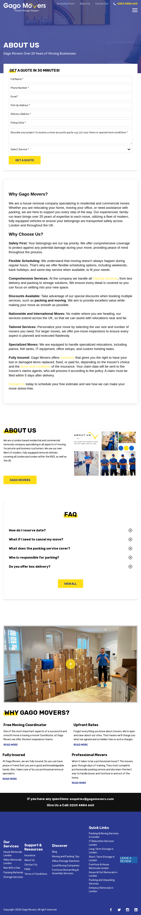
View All (70, 584)
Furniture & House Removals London (99, 866)
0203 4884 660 (82, 805)
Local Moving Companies (65, 865)
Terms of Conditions (35, 873)
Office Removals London (12, 861)
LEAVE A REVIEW (125, 860)
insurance (67, 357)
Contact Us (101, 4)
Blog (54, 851)
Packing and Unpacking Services (102, 882)
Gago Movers (20, 480)
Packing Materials (13, 872)
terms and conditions (35, 366)
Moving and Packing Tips (65, 856)
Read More (10, 745)
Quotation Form (66, 4)
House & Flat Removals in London (103, 874)
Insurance (29, 855)
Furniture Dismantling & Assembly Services (65, 871)
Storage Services (13, 877)
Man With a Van (11, 867)
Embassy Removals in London (101, 889)
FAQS (27, 869)
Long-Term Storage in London (101, 851)
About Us (85, 4)
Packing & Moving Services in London (104, 835)
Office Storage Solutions (65, 861)
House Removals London (12, 854)
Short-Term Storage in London (102, 858)
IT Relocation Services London (101, 843)
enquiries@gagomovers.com (92, 799)
